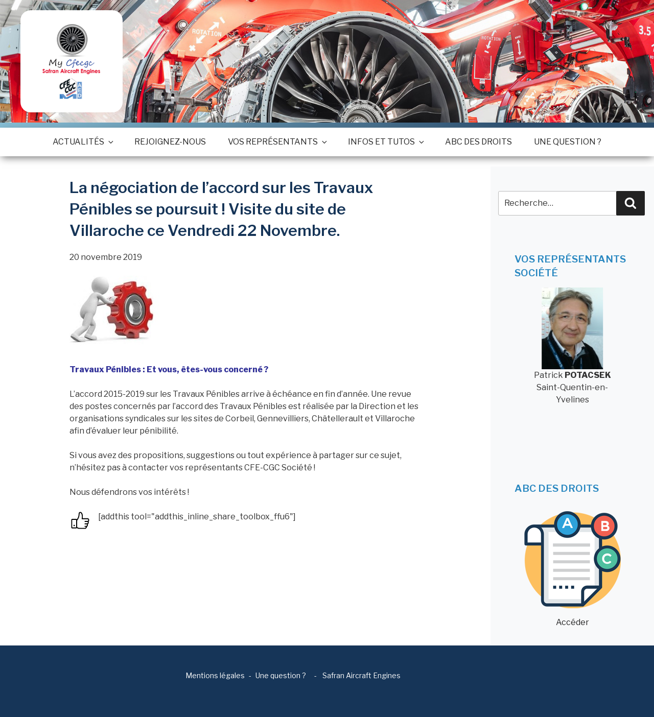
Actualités (82, 142)
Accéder (572, 569)
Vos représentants (277, 142)
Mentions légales (215, 675)
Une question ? (567, 142)
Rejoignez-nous (170, 142)
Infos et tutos (385, 142)
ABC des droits (478, 142)
